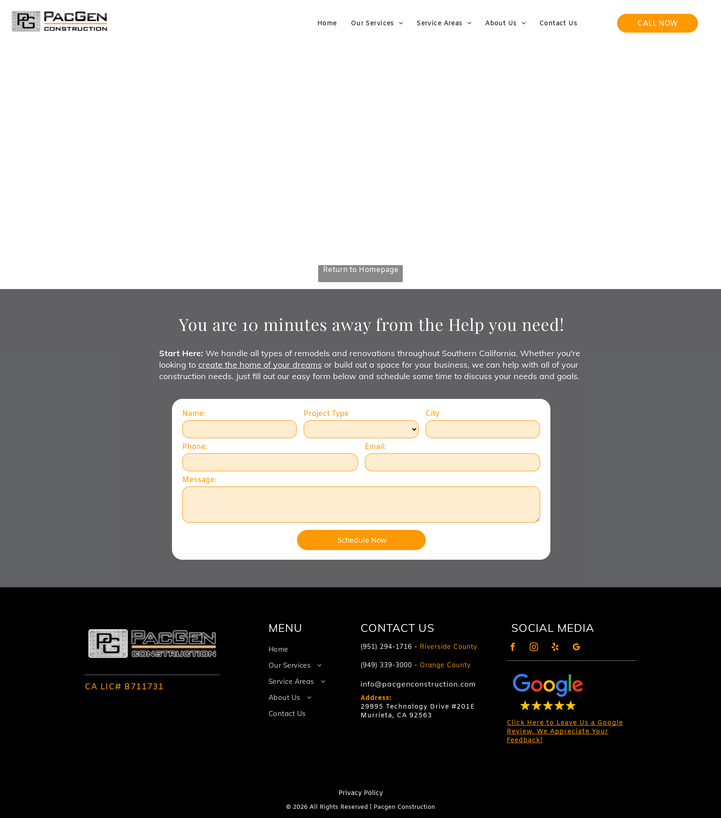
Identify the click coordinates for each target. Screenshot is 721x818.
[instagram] (534, 648)
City (432, 414)
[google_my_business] (576, 648)
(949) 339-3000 (386, 665)
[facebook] (513, 648)
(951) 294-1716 (386, 646)
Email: (375, 447)
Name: (194, 414)
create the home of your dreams (260, 364)
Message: (199, 480)
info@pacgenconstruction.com (418, 683)
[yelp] (555, 648)
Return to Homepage (361, 270)
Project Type (326, 414)
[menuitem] (327, 23)
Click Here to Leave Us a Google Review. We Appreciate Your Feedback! (565, 732)
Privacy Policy (360, 793)
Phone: (194, 447)
